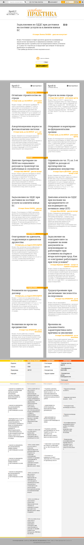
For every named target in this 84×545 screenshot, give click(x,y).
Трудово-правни (49, 373)
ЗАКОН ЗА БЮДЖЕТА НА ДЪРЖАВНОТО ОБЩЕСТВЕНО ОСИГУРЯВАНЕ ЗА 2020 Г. (15, 448)
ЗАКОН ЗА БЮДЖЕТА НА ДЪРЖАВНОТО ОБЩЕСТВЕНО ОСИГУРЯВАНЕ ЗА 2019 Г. (15, 462)
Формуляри (50, 361)
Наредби (13, 373)
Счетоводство (32, 92)
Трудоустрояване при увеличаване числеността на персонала (62, 293)
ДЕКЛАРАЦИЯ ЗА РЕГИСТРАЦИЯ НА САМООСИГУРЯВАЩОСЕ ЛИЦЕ (52, 419)
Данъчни (47, 367)
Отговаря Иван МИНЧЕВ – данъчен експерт (28, 171)
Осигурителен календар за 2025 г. (69, 406)
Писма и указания (33, 361)
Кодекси (13, 363)
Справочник (67, 361)
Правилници (14, 370)
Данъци (29, 157)
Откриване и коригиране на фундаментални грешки (62, 129)
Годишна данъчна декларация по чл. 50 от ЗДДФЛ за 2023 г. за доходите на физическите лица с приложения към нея (51, 433)
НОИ (29, 367)
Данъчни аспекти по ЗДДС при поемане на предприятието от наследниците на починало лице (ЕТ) (62, 203)
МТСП (29, 370)
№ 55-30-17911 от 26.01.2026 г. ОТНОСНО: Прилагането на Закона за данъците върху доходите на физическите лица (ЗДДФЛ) (33, 505)
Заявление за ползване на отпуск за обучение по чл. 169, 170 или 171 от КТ (52, 446)
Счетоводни (48, 363)
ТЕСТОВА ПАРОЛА (36, 2)
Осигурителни (49, 370)
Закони (13, 367)
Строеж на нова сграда (60, 95)
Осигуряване (31, 234)
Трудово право (32, 287)
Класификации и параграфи (66, 369)
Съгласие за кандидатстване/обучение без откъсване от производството (52, 458)
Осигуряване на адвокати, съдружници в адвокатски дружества (26, 239)
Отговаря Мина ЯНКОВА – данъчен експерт (64, 211)
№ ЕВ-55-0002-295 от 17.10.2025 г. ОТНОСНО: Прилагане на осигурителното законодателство (33, 434)
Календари (64, 380)
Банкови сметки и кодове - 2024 (69, 398)
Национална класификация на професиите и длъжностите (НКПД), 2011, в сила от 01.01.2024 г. (69, 444)
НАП (29, 363)
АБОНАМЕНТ (53, 2)
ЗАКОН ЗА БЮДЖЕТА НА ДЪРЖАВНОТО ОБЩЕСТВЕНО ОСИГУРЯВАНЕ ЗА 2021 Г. (15, 409)
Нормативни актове (17, 361)
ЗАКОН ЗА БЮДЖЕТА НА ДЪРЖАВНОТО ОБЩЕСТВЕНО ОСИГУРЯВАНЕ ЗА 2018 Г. (15, 475)
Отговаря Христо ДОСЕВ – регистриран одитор (63, 98)
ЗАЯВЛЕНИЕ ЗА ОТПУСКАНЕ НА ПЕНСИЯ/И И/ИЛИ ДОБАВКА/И (50, 408)
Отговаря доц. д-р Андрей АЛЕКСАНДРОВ (28, 245)
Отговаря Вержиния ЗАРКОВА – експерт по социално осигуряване (64, 265)
